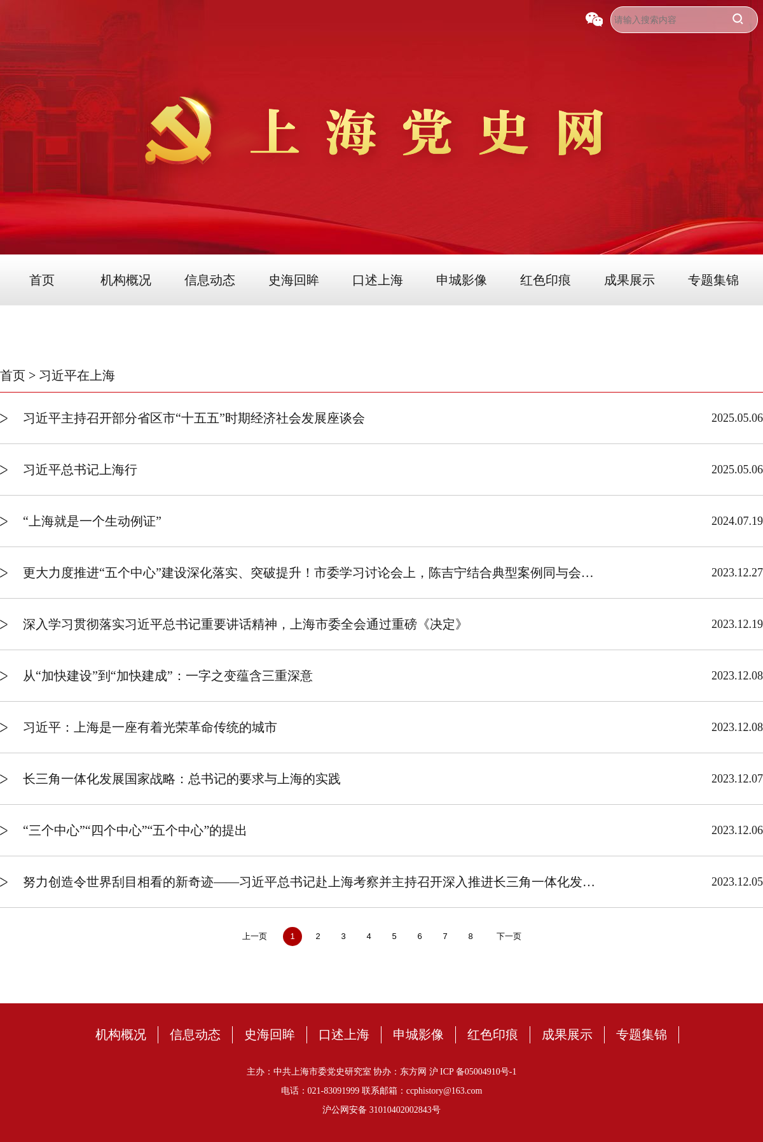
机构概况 (125, 280)
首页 (42, 280)
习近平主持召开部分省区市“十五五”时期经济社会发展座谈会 (194, 418)
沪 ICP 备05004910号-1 (473, 1071)
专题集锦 (713, 280)
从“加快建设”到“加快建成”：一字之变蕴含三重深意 (168, 676)
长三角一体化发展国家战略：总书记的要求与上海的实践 (182, 779)
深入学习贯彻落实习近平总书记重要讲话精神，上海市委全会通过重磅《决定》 (245, 624)
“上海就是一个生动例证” (92, 521)
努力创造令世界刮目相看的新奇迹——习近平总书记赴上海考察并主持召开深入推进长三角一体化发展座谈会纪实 (309, 882)
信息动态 (209, 280)
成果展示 (629, 280)
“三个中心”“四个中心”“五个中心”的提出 (135, 830)
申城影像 (461, 280)
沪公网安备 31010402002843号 (381, 1110)
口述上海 (377, 280)
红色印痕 (545, 280)
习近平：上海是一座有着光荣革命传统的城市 (150, 727)
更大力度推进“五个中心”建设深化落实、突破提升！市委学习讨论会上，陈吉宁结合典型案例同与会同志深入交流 (309, 573)
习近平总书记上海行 (80, 470)
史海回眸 (293, 280)
